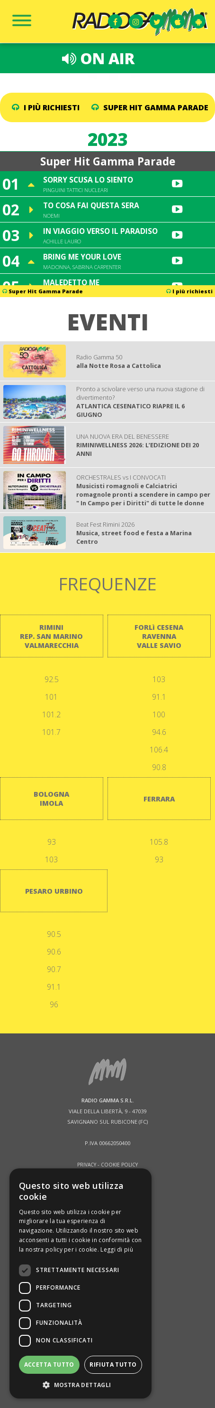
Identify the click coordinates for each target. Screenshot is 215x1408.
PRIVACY (86, 1164)
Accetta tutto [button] (49, 1364)
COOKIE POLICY (119, 1164)
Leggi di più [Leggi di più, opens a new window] (116, 1249)
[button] (80, 1384)
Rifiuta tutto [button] (113, 1364)
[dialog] (80, 1283)
